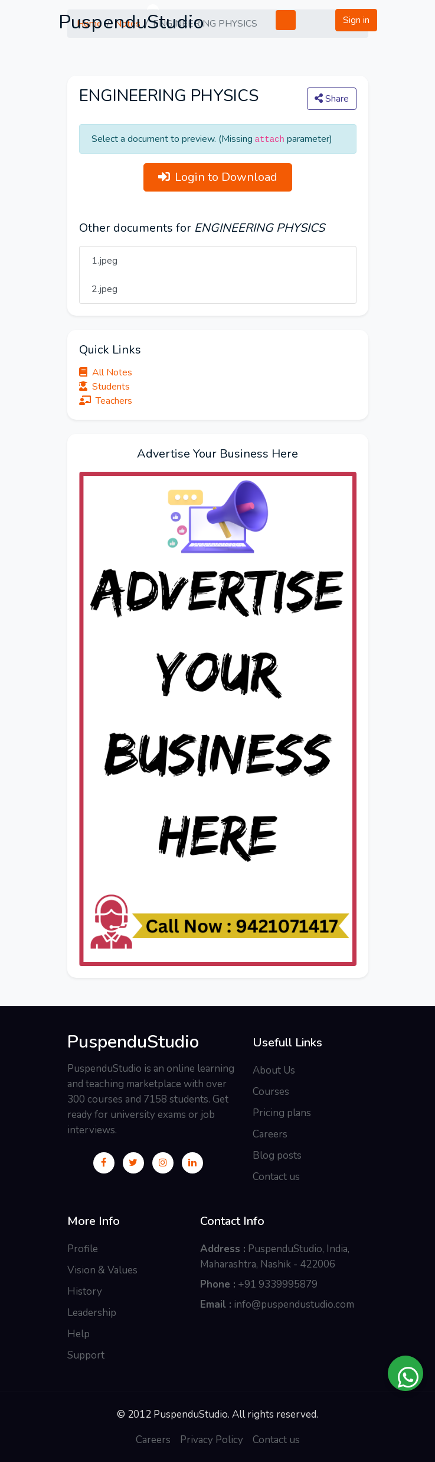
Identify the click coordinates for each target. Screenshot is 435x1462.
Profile (82, 1249)
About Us (274, 1070)
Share (332, 98)
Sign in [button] (356, 20)
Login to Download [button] (217, 177)
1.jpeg (104, 260)
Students (104, 386)
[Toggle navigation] (277, 20)
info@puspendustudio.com (294, 1304)
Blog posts (277, 1155)
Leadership (91, 1313)
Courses (271, 1091)
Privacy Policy (211, 1440)
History (84, 1291)
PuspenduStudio (133, 1042)
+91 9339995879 (278, 1284)
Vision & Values (102, 1270)
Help (78, 1334)
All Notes (105, 372)
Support (85, 1355)
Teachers (105, 400)
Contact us (276, 1177)
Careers (270, 1134)
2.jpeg (104, 289)
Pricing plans (282, 1113)
